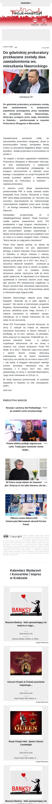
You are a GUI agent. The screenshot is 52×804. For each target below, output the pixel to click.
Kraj (11, 47)
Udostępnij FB (26, 97)
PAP (16, 47)
